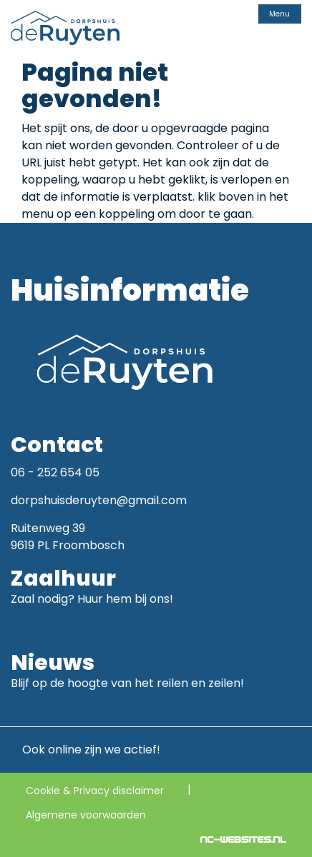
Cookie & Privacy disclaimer (95, 790)
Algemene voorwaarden (86, 815)
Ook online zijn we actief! (85, 749)
